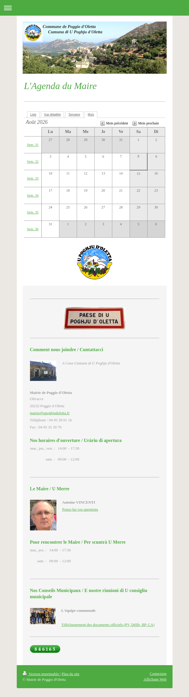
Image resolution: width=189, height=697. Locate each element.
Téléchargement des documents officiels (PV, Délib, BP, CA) (108, 624)
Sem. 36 (33, 229)
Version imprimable (41, 674)
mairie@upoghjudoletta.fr (50, 413)
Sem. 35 (33, 212)
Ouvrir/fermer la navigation (94, 7)
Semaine (74, 114)
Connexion (158, 673)
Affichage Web (154, 679)
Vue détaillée (52, 114)
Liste (33, 114)
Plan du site (71, 674)
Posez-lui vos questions (80, 509)
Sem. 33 (33, 178)
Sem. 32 (33, 162)
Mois (91, 114)
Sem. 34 (33, 195)
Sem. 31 (33, 145)
